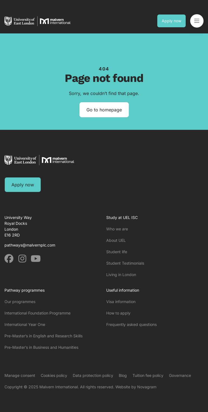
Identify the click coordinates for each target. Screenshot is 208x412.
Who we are (117, 228)
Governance (180, 375)
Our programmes (19, 301)
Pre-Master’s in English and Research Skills (43, 335)
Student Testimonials (125, 263)
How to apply (118, 313)
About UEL (116, 240)
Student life (116, 251)
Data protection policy (93, 375)
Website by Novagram (135, 386)
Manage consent (19, 375)
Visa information (121, 301)
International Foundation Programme (37, 313)
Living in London (121, 274)
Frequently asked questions (131, 324)
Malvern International (58, 386)
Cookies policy (54, 375)
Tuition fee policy (147, 375)
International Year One (24, 324)
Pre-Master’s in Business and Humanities (41, 347)
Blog (123, 375)
